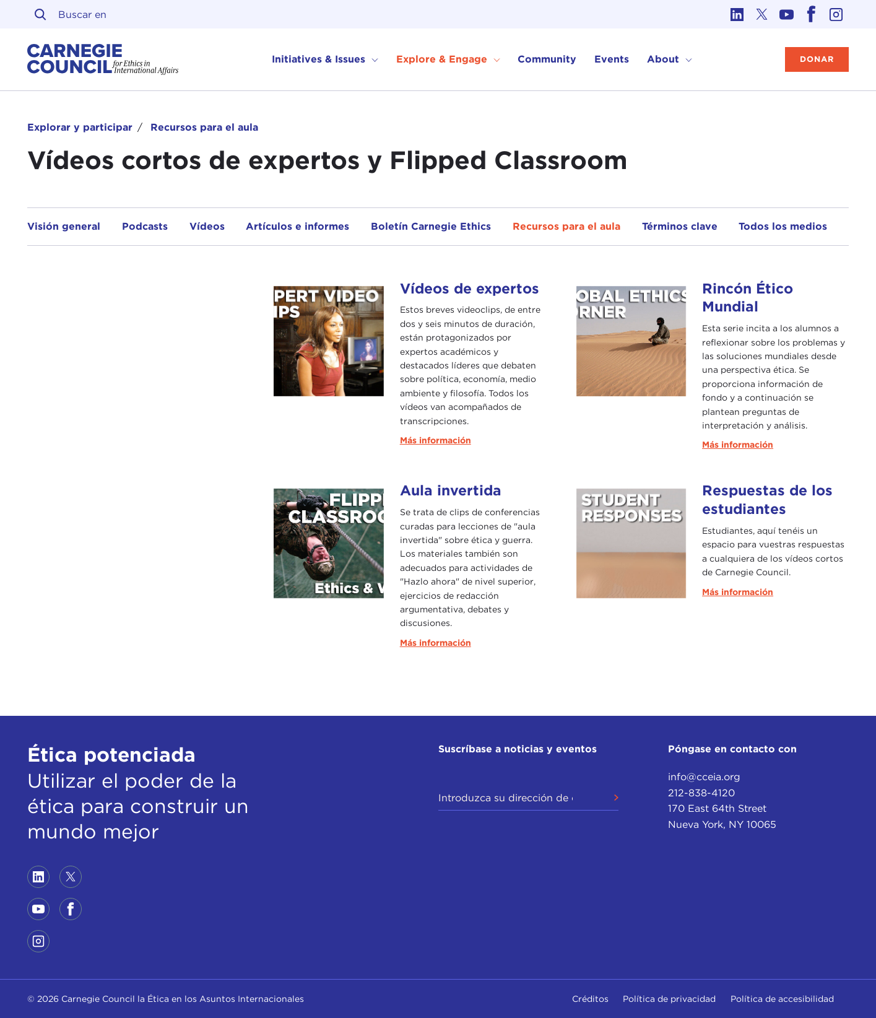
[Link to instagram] (836, 14)
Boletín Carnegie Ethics (431, 226)
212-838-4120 (701, 793)
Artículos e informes (297, 226)
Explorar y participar (79, 127)
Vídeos (207, 226)
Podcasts (145, 226)
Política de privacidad (669, 999)
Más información (435, 440)
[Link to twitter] (762, 14)
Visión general (63, 226)
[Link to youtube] (786, 14)
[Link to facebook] (811, 14)
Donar (817, 59)
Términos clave (680, 226)
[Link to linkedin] (737, 14)
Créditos (590, 999)
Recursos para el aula (204, 127)
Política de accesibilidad (782, 999)
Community (547, 59)
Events (611, 59)
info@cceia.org (704, 777)
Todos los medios (783, 226)
